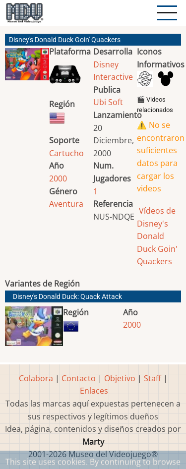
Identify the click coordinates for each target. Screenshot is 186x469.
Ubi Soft (108, 102)
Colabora (36, 378)
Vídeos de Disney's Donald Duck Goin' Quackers (157, 236)
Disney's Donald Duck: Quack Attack (67, 297)
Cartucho (66, 153)
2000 (58, 178)
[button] (27, 68)
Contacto (79, 378)
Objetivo (119, 378)
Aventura (66, 203)
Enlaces (94, 390)
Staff (152, 378)
